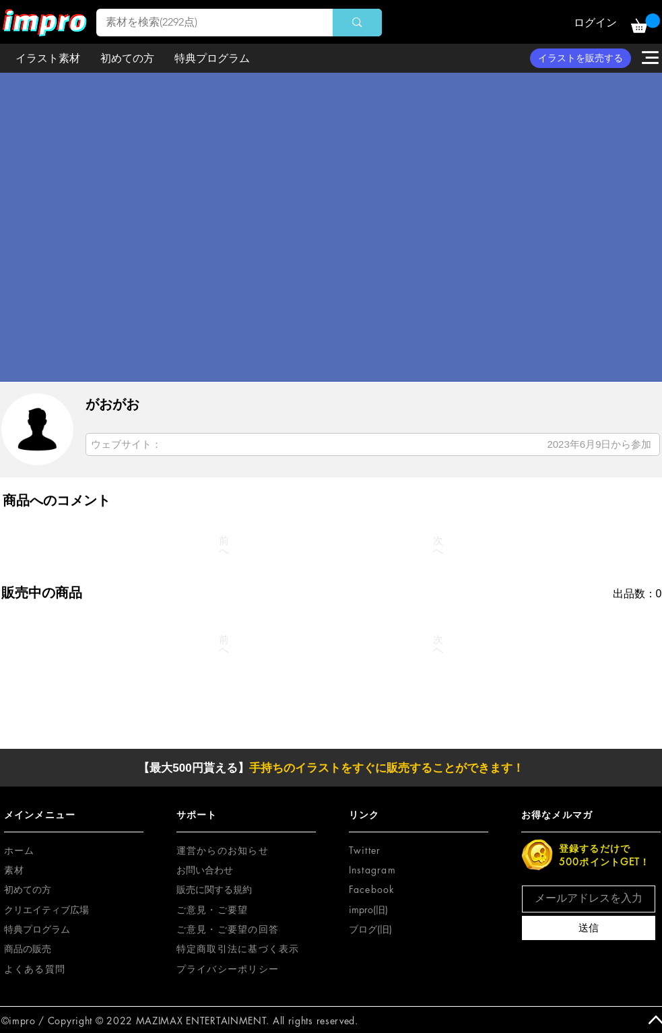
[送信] (588, 928)
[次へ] (438, 545)
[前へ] (224, 545)
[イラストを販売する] (580, 58)
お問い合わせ (204, 869)
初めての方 (27, 889)
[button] (645, 23)
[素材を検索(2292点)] (205, 22)
